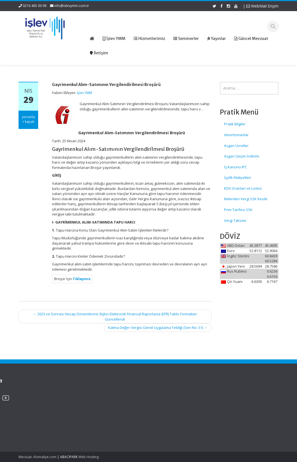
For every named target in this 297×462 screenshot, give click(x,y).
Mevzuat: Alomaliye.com (37, 457)
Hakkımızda (169, 399)
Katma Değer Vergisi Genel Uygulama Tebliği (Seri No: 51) (157, 327)
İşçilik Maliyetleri (237, 177)
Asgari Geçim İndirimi (241, 156)
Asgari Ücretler (236, 145)
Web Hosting (89, 457)
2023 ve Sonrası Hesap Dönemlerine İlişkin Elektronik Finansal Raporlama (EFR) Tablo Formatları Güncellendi (115, 316)
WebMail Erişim (262, 6)
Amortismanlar (236, 134)
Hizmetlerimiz (171, 404)
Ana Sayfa (168, 394)
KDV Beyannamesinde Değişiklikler (37, 415)
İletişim (165, 414)
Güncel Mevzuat (173, 409)
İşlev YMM (84, 92)
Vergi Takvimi (235, 220)
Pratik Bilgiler (235, 123)
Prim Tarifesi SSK (238, 209)
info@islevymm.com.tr (71, 5)
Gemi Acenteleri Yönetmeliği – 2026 (34, 400)
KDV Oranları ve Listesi (243, 188)
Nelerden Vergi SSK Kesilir (246, 198)
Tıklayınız (82, 278)
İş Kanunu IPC (235, 166)
